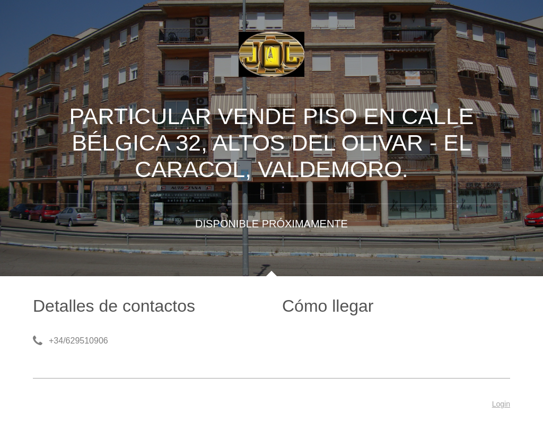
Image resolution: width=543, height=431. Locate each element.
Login (501, 404)
